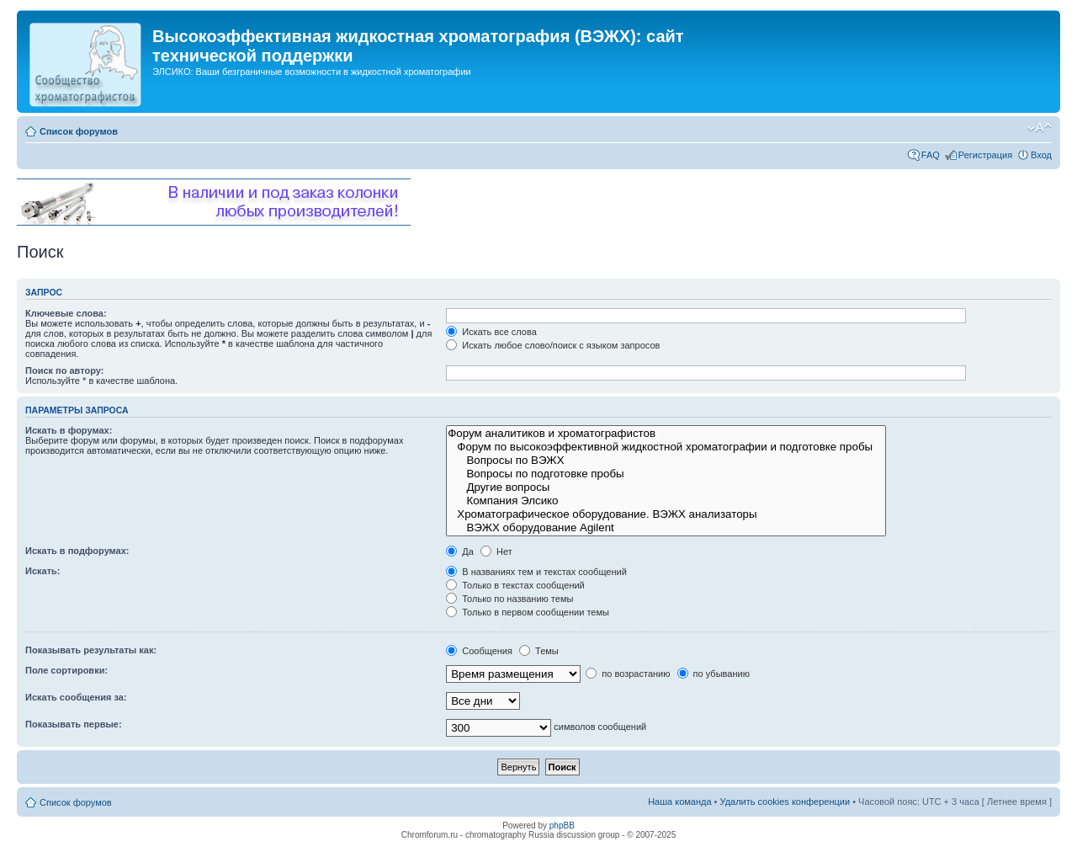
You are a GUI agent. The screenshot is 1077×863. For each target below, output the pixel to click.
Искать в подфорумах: (77, 551)
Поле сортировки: (66, 670)
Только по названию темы (509, 599)
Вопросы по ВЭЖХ (666, 460)
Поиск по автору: (64, 370)
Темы (539, 651)
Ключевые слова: (66, 313)
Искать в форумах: (68, 430)
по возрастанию (628, 674)
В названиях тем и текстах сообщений (536, 572)
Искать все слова (491, 332)
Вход (1041, 155)
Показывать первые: (73, 724)
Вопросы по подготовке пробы (666, 474)
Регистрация (985, 155)
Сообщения (479, 651)
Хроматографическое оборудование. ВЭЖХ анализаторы (666, 514)
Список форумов (79, 131)
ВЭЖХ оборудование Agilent (666, 528)
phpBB (562, 825)
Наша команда (679, 801)
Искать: (42, 571)
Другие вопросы (666, 487)
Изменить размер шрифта (1039, 128)
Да (460, 551)
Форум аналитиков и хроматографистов (666, 433)
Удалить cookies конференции (785, 801)
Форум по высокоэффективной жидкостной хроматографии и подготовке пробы (666, 447)
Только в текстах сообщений (515, 585)
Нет (496, 551)
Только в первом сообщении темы (527, 612)
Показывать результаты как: (91, 650)
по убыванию (713, 674)
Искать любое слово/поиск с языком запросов (553, 345)
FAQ (930, 155)
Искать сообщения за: (76, 697)
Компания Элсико (666, 501)
